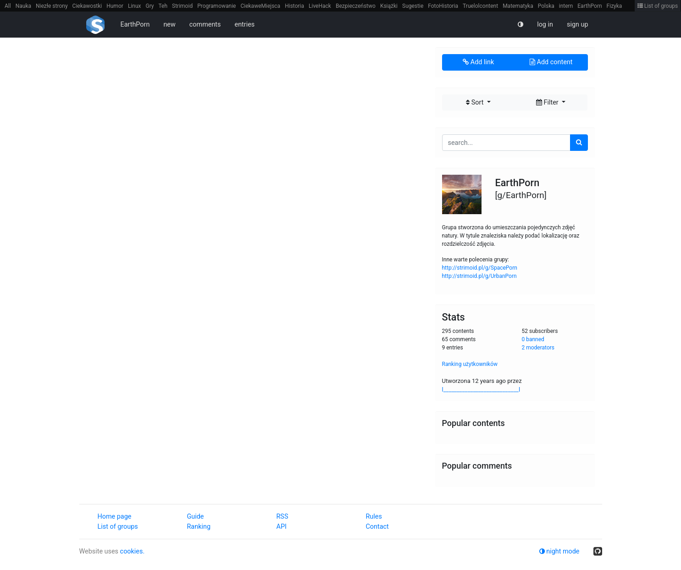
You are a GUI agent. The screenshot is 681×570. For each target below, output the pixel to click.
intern (566, 6)
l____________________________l (481, 389)
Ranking (198, 527)
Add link (478, 62)
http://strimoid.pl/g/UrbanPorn (479, 276)
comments (205, 24)
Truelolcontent (480, 6)
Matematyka (518, 6)
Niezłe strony (52, 6)
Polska (546, 6)
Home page (115, 516)
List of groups (657, 6)
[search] (579, 142)
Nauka (23, 6)
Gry (149, 6)
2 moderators (538, 347)
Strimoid (182, 6)
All (8, 6)
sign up (577, 24)
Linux (134, 6)
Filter (548, 102)
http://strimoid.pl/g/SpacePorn (479, 268)
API (282, 527)
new (169, 24)
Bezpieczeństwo (356, 6)
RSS (282, 516)
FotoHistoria (443, 6)
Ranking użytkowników (470, 364)
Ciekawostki (87, 6)
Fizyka (614, 6)
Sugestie (412, 6)
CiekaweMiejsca (260, 6)
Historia (294, 6)
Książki (389, 6)
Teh (163, 6)
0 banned (533, 339)
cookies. (132, 551)
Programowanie (216, 6)
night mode (559, 551)
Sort (475, 102)
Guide (195, 516)
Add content (551, 62)
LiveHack (320, 6)
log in (545, 24)
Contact (377, 527)
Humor (114, 6)
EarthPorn (589, 6)
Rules (374, 516)
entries (245, 24)
